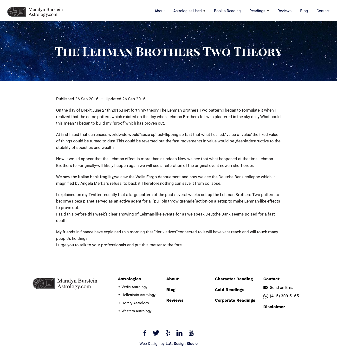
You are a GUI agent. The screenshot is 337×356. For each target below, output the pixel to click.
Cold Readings (229, 289)
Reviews (285, 11)
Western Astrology (136, 311)
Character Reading (234, 278)
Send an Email (282, 287)
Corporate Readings (235, 300)
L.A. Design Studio (182, 343)
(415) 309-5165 (284, 295)
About (160, 11)
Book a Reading (227, 11)
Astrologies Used (189, 11)
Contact (323, 11)
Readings (259, 11)
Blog (304, 11)
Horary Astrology (135, 303)
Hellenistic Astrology (139, 295)
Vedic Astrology (134, 287)
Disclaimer (274, 306)
